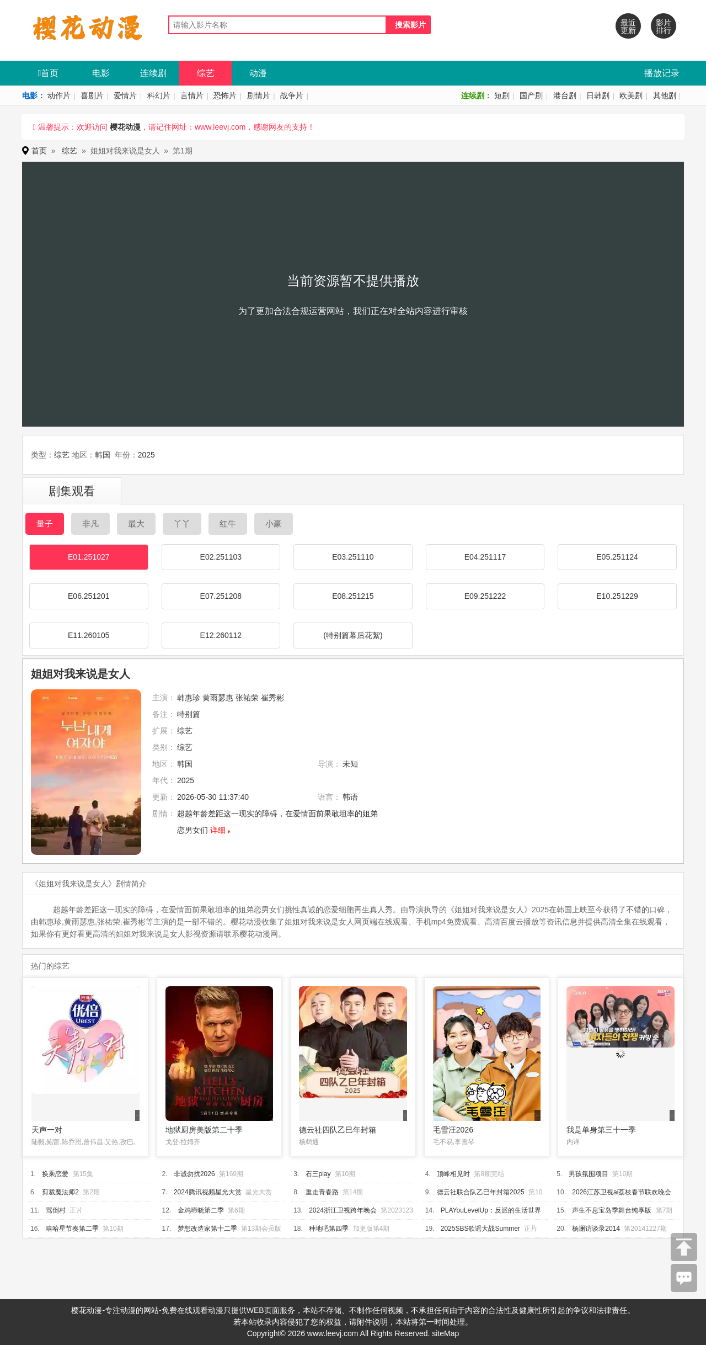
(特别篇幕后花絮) (352, 635)
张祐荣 (247, 697)
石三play (318, 1174)
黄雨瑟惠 (217, 697)
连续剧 (153, 73)
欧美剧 (631, 95)
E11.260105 (89, 635)
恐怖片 (225, 95)
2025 (146, 454)
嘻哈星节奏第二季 (72, 1228)
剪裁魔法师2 (60, 1192)
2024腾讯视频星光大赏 (208, 1192)
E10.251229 (617, 596)
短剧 (502, 95)
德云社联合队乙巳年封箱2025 (481, 1192)
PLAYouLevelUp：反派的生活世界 (491, 1210)
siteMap (445, 1333)
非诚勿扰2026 (194, 1174)
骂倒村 (56, 1210)
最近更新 (628, 26)
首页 (48, 73)
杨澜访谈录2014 (596, 1228)
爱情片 (125, 95)
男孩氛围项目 (588, 1174)
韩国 (102, 454)
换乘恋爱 (55, 1174)
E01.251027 (89, 556)
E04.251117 (485, 556)
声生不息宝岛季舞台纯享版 (611, 1210)
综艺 (206, 73)
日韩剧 (597, 95)
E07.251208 (221, 596)
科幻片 (158, 95)
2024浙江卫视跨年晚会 (343, 1210)
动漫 (258, 73)
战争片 (291, 95)
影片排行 (663, 26)
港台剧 (564, 95)
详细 (218, 830)
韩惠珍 (188, 697)
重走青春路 (322, 1192)
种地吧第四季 (329, 1228)
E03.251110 (353, 556)
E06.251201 (89, 596)
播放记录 (662, 73)
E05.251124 (617, 556)
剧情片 (258, 95)
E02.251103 (221, 556)
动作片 (59, 95)
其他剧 (664, 95)
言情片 (192, 95)
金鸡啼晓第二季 (201, 1210)
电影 (101, 73)
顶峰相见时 (453, 1174)
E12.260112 (221, 635)
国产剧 (531, 95)
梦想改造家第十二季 (207, 1228)
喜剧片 (92, 95)
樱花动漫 (125, 127)
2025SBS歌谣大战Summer (480, 1228)
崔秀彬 (272, 697)
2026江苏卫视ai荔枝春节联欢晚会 (621, 1192)
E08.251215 (353, 596)
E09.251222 (485, 596)
